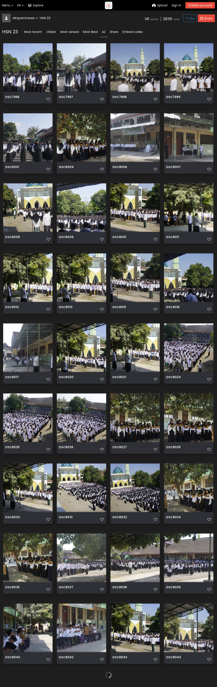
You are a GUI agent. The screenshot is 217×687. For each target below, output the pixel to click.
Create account (200, 5)
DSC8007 (173, 167)
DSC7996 (12, 97)
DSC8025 (12, 447)
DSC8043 (120, 658)
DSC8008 (12, 237)
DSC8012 (12, 307)
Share (114, 32)
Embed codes (132, 32)
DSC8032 (120, 518)
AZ (104, 32)
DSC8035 (12, 588)
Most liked (90, 32)
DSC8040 (12, 658)
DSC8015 (119, 307)
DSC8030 (12, 518)
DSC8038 (120, 588)
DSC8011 (172, 237)
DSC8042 (66, 658)
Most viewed (69, 32)
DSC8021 (119, 377)
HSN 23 (45, 18)
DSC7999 (173, 97)
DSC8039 (173, 588)
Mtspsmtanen (25, 18)
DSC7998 (120, 97)
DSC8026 (66, 447)
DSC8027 (120, 447)
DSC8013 (65, 307)
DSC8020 (66, 377)
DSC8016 (173, 307)
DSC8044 (173, 658)
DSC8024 (173, 377)
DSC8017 (12, 377)
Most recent (33, 32)
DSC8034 (173, 518)
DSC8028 (173, 447)
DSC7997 (66, 97)
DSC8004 (66, 167)
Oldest (51, 32)
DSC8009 (66, 237)
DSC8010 (119, 237)
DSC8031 (65, 518)
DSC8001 (12, 167)
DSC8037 (66, 588)
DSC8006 (120, 167)
